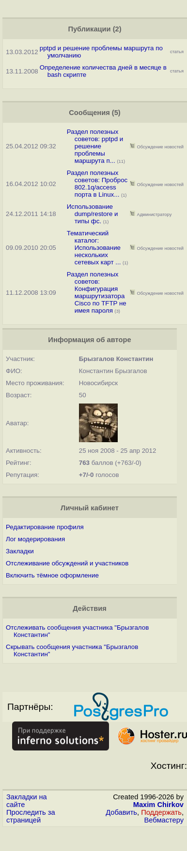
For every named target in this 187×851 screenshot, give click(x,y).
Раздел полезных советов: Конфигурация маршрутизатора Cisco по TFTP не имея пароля (96, 292)
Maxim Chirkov (158, 804)
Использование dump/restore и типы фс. (92, 214)
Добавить (121, 812)
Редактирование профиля (45, 527)
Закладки (20, 551)
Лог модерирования (35, 539)
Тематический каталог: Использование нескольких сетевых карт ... (94, 248)
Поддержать (161, 812)
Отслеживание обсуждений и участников (67, 563)
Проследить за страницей (30, 816)
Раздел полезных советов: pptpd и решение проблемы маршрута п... (95, 146)
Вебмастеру (164, 820)
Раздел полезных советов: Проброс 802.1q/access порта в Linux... (97, 183)
